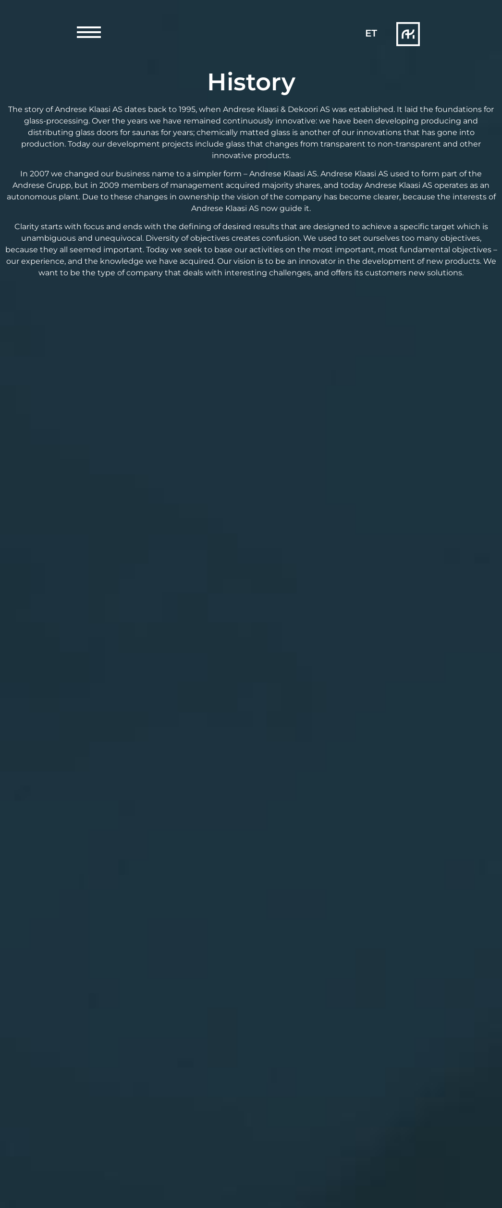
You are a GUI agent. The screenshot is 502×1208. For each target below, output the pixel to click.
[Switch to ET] (371, 33)
